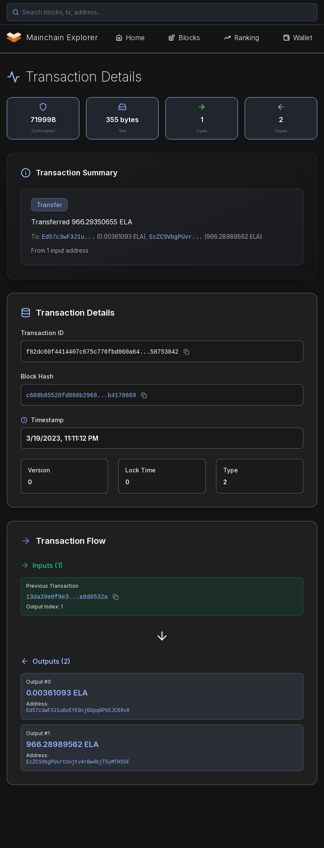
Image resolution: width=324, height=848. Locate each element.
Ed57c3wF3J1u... (68, 237)
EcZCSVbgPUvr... (175, 237)
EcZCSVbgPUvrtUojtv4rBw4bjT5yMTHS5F (78, 762)
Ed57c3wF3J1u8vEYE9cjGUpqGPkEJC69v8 (78, 711)
